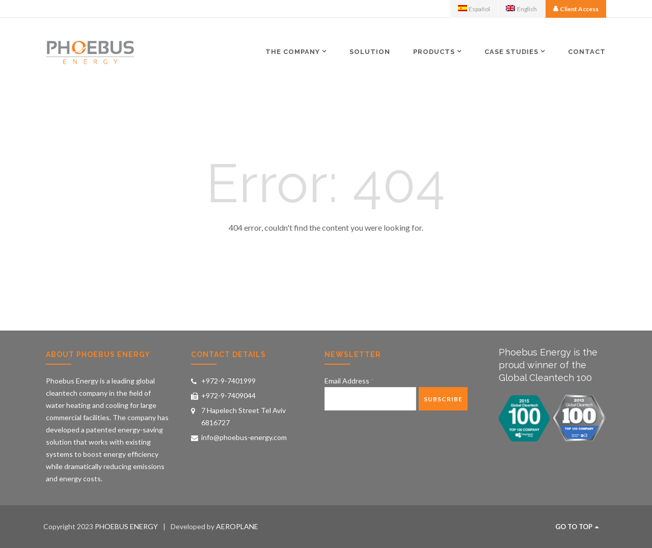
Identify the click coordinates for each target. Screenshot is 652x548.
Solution (369, 51)
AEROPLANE (237, 526)
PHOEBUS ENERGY (126, 526)
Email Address (349, 380)
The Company (292, 51)
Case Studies (511, 51)
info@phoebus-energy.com (244, 437)
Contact (587, 51)
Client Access (579, 9)
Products (434, 51)
